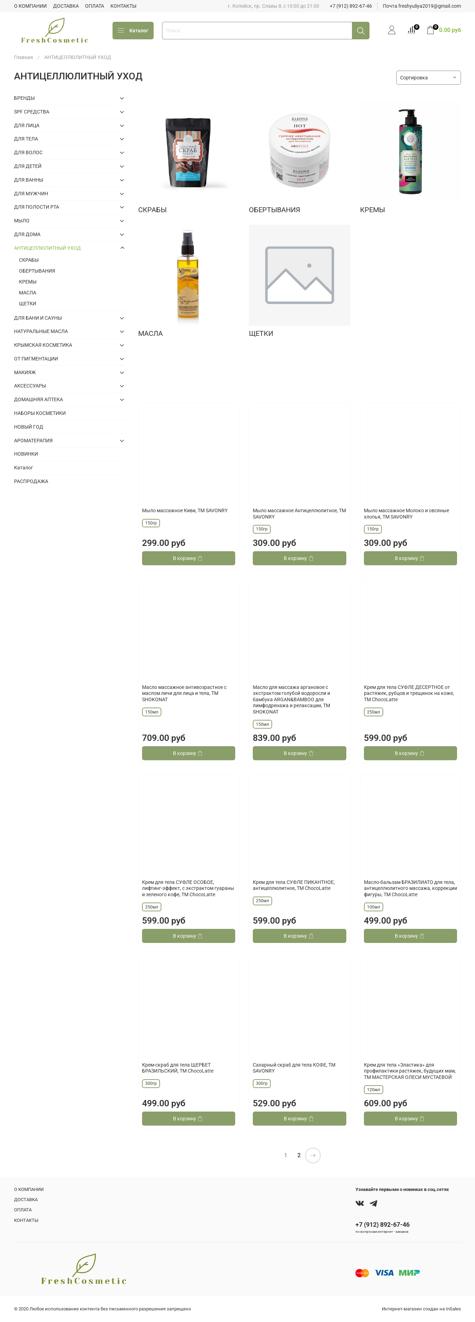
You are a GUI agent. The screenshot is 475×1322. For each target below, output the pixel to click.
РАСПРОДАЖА (31, 481)
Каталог (133, 30)
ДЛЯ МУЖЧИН (31, 193)
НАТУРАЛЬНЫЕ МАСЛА (41, 331)
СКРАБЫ (29, 260)
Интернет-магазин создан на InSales (421, 1308)
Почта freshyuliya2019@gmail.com (422, 6)
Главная (23, 57)
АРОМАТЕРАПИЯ (33, 440)
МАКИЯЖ (25, 372)
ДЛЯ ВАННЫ (28, 180)
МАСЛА (27, 292)
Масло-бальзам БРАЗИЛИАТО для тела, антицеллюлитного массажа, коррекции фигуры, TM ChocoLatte (410, 888)
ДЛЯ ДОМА (27, 234)
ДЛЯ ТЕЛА (26, 139)
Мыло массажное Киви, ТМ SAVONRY (184, 510)
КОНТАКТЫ (123, 6)
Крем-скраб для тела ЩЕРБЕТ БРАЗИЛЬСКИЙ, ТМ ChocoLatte (177, 1068)
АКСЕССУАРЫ (30, 386)
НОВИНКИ (26, 454)
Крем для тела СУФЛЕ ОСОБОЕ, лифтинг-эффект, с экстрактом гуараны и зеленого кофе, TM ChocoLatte (188, 888)
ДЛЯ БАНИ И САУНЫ (38, 318)
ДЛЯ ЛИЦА (26, 125)
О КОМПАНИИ (30, 6)
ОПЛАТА (94, 6)
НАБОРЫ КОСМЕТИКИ (40, 413)
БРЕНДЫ (24, 98)
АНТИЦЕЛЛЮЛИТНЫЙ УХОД (47, 248)
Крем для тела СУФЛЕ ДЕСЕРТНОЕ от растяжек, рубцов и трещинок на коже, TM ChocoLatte (409, 693)
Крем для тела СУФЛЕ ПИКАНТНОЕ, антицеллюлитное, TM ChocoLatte (294, 885)
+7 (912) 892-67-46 (351, 6)
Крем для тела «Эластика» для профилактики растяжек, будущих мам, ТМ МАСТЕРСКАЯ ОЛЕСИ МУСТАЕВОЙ (410, 1071)
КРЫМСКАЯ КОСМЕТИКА (43, 345)
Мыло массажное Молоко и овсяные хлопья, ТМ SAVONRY (406, 514)
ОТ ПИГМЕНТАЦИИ (36, 359)
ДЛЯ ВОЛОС (28, 152)
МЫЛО (22, 220)
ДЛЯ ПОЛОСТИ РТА (36, 207)
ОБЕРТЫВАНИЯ (37, 271)
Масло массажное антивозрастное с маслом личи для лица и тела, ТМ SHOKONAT (184, 693)
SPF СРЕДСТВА (31, 112)
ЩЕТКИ (27, 303)
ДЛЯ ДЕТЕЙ (27, 166)
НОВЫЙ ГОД (28, 427)
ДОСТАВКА (66, 6)
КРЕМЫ (28, 282)
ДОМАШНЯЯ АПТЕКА (38, 399)
